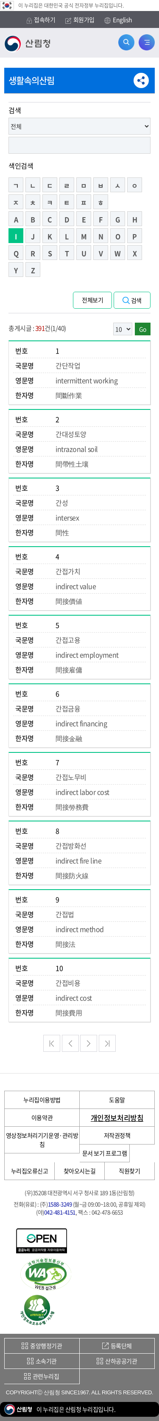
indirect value (76, 586)
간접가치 (68, 571)
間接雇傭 (69, 669)
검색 (14, 110)
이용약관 (42, 1117)
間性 (62, 532)
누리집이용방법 (42, 1099)
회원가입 (80, 19)
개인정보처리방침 (117, 1117)
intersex (67, 517)
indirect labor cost (82, 792)
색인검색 (20, 165)
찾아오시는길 (79, 1171)
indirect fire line (78, 860)
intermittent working (86, 380)
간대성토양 (71, 434)
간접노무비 (71, 777)
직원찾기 (129, 1171)
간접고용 (68, 640)
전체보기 (92, 300)
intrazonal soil (77, 449)
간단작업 (68, 365)
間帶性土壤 (72, 464)
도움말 (117, 1099)
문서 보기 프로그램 (104, 1153)
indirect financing (81, 723)
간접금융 (68, 708)
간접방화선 (71, 845)
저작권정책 (117, 1135)
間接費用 (69, 1012)
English (118, 20)
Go (142, 329)
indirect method (80, 929)
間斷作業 (69, 395)
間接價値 (69, 601)
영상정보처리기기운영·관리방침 (42, 1139)
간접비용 (68, 983)
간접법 (65, 914)
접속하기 (41, 19)
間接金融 (69, 738)
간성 (62, 503)
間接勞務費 (72, 807)
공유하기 (141, 80)
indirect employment (87, 655)
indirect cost (74, 997)
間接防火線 (72, 875)
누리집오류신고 (29, 1171)
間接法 (65, 944)
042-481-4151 (59, 1212)
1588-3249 (60, 1204)
